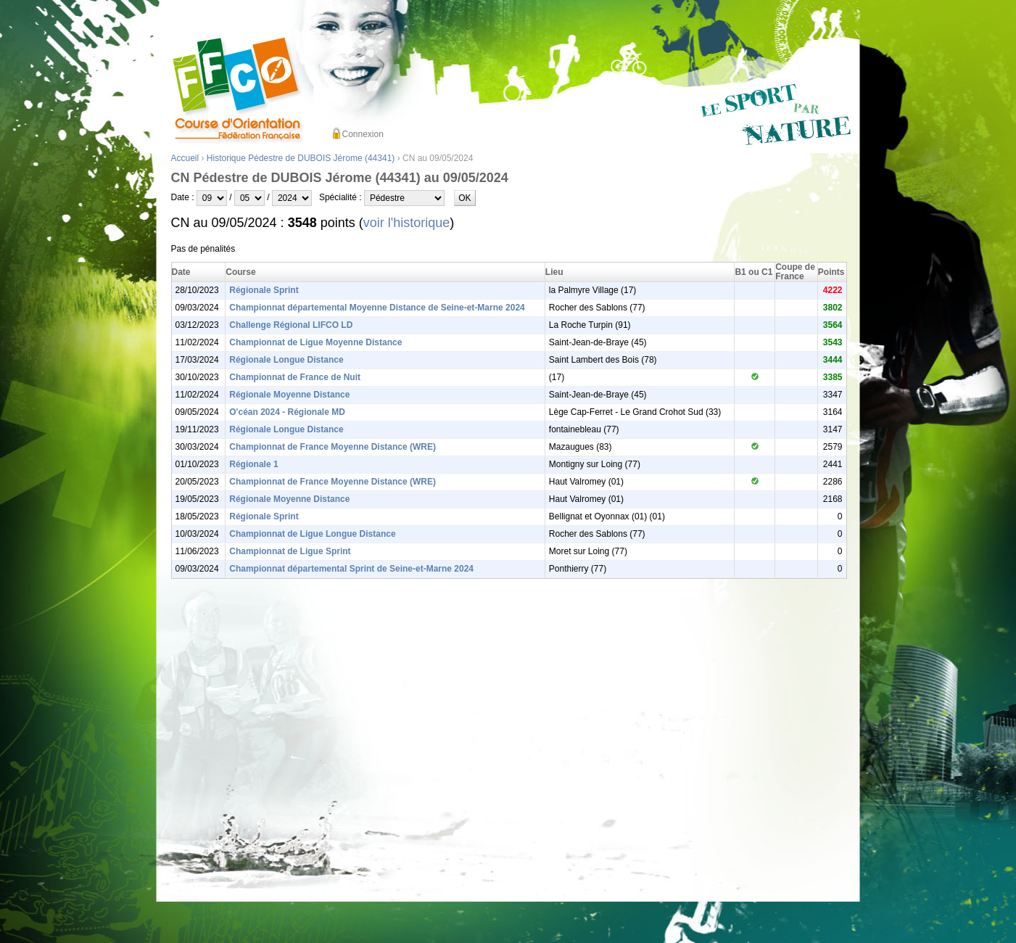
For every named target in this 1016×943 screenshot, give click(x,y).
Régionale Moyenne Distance (289, 395)
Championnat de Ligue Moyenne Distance (315, 342)
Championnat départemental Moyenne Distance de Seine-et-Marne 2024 (376, 307)
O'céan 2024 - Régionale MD (287, 412)
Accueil (185, 158)
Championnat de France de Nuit (294, 377)
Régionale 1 (253, 464)
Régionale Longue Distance (286, 360)
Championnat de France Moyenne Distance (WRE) (332, 447)
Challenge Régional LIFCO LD (290, 325)
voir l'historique (406, 222)
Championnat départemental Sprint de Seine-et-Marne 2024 (351, 569)
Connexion (363, 134)
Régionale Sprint (263, 290)
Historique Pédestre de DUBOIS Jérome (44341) (301, 158)
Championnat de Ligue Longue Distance (312, 534)
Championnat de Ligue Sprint (289, 551)
